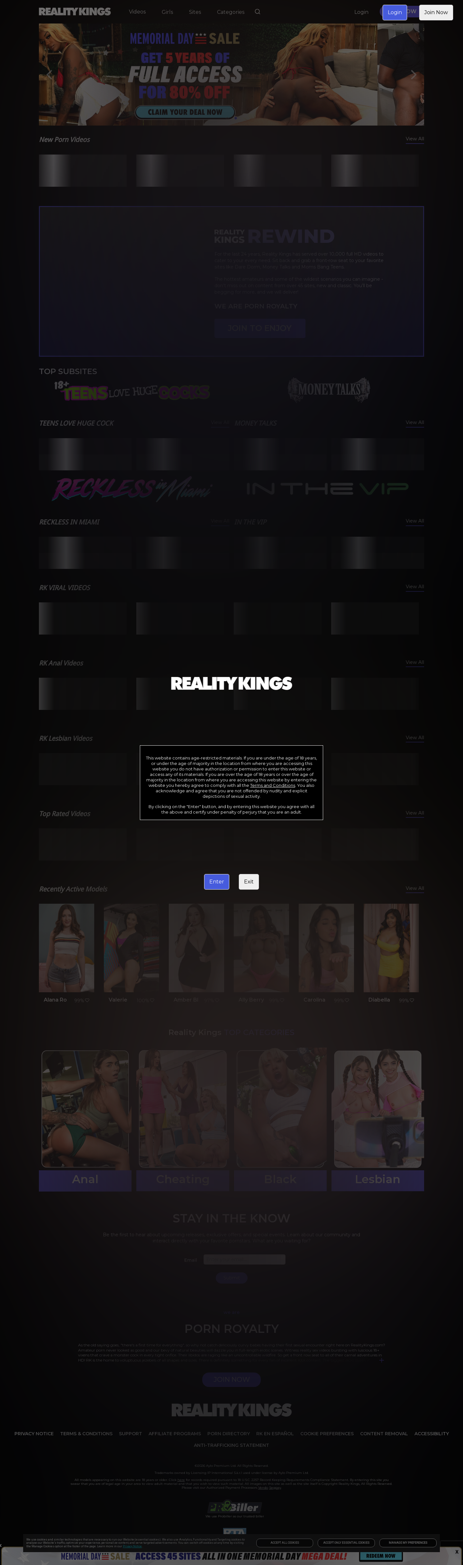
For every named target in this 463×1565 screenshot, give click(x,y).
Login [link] (395, 12)
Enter (216, 882)
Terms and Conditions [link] (272, 785)
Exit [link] (249, 882)
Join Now (436, 12)
